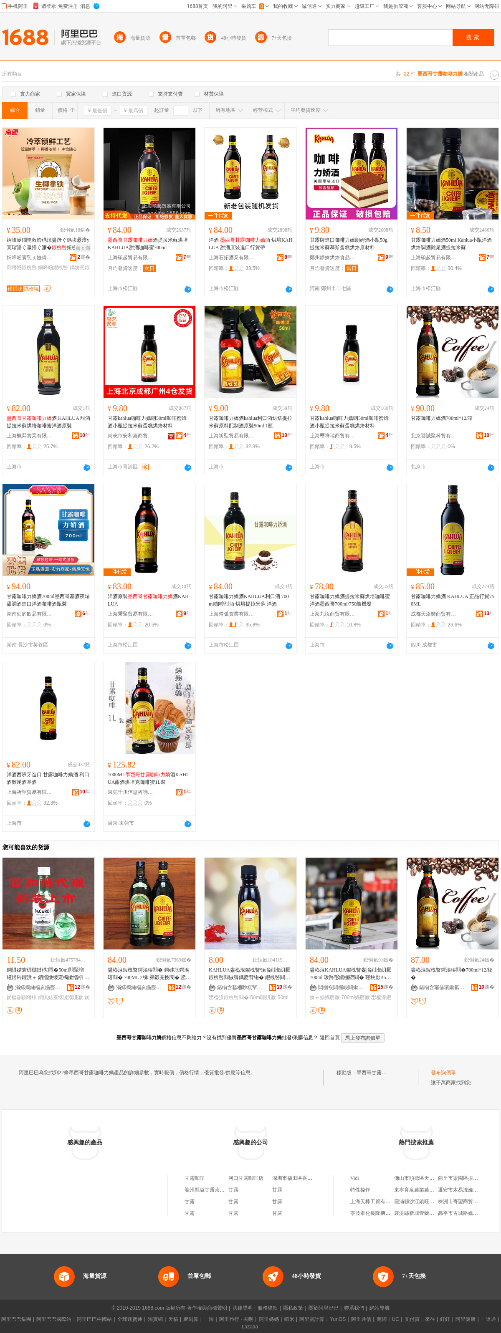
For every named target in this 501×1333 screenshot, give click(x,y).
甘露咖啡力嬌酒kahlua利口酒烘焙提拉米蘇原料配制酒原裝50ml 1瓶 (250, 422)
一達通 (488, 1319)
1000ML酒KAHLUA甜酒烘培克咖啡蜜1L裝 (148, 778)
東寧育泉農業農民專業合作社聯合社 (434, 1190)
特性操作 (360, 1190)
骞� (83, 257)
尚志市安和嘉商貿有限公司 (131, 436)
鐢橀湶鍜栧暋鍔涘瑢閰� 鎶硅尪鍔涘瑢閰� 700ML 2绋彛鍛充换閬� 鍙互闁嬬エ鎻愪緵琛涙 (148, 974)
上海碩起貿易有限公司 (131, 257)
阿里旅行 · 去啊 (236, 1319)
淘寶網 (155, 1319)
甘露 (233, 1190)
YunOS (338, 1319)
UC (395, 1319)
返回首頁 (330, 1037)
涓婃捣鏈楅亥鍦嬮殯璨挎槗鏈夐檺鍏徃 (38, 987)
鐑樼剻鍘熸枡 (22, 997)
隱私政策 (293, 1308)
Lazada (250, 1327)
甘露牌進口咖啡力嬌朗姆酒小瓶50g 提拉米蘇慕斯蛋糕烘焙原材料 (348, 243)
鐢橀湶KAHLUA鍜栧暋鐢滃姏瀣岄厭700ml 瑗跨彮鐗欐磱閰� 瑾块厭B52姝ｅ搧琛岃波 (350, 974)
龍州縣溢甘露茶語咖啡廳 (212, 1190)
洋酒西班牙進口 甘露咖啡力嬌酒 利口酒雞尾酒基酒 (48, 778)
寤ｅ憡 (83, 248)
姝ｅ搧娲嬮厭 (325, 997)
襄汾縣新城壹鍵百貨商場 (421, 1213)
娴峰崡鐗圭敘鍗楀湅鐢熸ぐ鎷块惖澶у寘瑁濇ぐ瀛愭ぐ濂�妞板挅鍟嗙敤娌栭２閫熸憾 (48, 244)
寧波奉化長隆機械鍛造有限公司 (385, 1213)
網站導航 (379, 1308)
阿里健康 (465, 1319)
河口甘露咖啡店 (245, 1178)
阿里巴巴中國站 (94, 1319)
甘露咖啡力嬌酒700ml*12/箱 (442, 418)
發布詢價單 (443, 1072)
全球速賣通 (129, 1319)
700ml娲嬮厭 (355, 997)
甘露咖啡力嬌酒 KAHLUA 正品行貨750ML (452, 600)
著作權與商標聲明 (207, 1308)
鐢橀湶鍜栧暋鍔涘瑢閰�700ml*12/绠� (452, 973)
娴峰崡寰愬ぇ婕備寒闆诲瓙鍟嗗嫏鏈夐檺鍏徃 (30, 257)
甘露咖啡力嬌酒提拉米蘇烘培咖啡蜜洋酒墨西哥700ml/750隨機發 (350, 600)
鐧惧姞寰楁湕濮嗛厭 (60, 997)
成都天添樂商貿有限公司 (434, 614)
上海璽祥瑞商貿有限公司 (333, 436)
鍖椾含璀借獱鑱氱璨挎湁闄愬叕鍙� (442, 987)
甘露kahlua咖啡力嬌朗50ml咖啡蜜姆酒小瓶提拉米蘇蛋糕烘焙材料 (147, 422)
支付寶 (412, 1319)
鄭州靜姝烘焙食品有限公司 (333, 257)
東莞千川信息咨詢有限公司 (131, 792)
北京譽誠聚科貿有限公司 (434, 436)
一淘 (209, 1319)
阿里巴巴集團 (16, 1319)
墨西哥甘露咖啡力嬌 (379, 1072)
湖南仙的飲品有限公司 (30, 614)
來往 (430, 1319)
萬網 (382, 1319)
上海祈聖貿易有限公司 (232, 436)
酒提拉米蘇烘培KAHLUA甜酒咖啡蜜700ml (148, 243)
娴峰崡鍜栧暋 (53, 267)
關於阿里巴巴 (324, 1308)
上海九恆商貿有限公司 (333, 614)
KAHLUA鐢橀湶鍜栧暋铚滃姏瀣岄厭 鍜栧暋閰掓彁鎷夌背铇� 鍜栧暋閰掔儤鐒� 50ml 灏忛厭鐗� (249, 974)
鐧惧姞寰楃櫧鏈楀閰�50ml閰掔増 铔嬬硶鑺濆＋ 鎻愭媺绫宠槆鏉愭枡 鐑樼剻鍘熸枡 (48, 974)
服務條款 (268, 1308)
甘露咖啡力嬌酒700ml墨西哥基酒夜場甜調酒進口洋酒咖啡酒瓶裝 (48, 600)
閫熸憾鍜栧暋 (22, 267)
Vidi (354, 1178)
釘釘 (445, 1319)
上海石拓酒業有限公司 (232, 257)
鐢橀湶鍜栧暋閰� (229, 997)
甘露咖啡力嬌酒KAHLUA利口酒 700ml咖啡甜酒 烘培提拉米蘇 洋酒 (249, 600)
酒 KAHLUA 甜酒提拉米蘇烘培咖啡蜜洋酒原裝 (48, 422)
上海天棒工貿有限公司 (375, 1201)
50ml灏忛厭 (263, 997)
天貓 (173, 1319)
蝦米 (289, 1319)
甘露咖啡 (195, 1178)
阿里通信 (361, 1319)
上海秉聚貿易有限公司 (131, 614)
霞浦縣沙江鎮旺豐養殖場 (421, 1201)
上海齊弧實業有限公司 (232, 614)
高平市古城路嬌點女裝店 (465, 1213)
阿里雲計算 (311, 1319)
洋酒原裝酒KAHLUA (148, 600)
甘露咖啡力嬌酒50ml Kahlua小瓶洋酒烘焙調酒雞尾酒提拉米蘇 (451, 243)
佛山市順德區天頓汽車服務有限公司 (434, 1178)
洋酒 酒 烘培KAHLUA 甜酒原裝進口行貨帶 (250, 243)
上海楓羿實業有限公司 (30, 436)
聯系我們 (354, 1308)
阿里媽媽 (269, 1319)
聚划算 (190, 1319)
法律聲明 (243, 1308)
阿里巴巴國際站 (53, 1319)
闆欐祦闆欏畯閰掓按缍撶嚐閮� (341, 987)
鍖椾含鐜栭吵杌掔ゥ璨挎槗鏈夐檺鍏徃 (240, 987)
